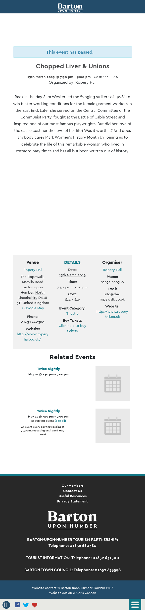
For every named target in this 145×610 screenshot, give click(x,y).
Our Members (72, 485)
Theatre (72, 313)
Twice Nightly (48, 369)
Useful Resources (73, 496)
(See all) (60, 421)
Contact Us (72, 491)
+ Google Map (32, 308)
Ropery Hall (32, 269)
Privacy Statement (72, 501)
